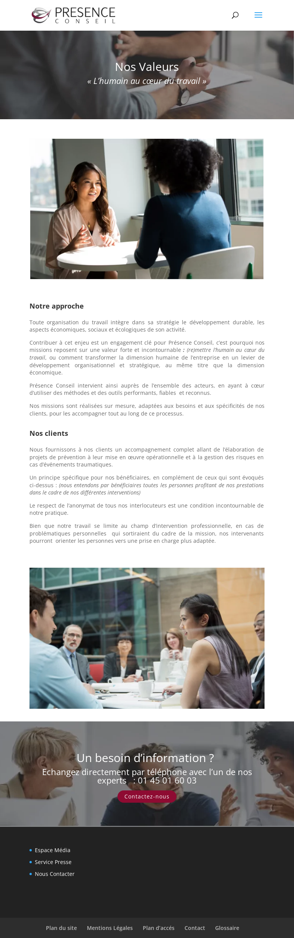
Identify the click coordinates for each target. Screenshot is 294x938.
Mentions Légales (110, 927)
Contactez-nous (147, 796)
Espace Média (52, 850)
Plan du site (61, 927)
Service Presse (53, 862)
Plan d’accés (159, 927)
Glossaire (227, 927)
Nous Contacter (55, 873)
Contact (195, 927)
